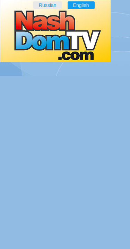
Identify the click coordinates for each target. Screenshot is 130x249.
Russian (48, 5)
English (81, 5)
